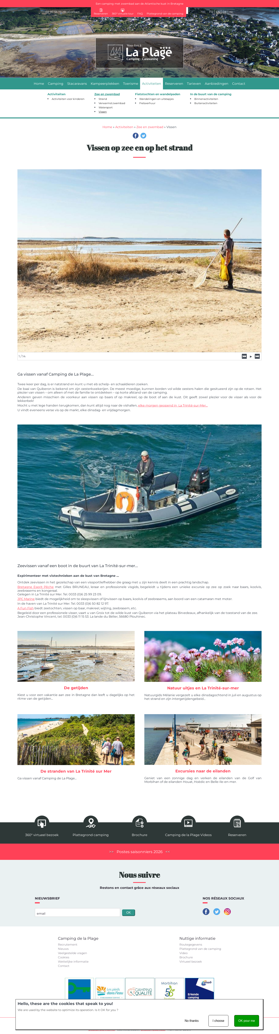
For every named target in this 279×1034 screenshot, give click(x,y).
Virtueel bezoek (190, 961)
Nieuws (63, 948)
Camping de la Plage (78, 938)
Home (107, 127)
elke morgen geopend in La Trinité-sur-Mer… (173, 405)
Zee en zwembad (149, 127)
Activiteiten (124, 127)
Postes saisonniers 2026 (140, 851)
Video (183, 952)
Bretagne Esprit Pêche (35, 586)
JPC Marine (26, 598)
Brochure (186, 957)
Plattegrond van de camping (200, 948)
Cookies (63, 957)
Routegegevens (190, 944)
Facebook (136, 136)
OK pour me (246, 1020)
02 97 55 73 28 (56, 12)
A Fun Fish (25, 607)
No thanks (192, 1020)
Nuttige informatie (197, 938)
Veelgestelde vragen (72, 952)
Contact (74, 12)
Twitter (143, 136)
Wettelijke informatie (73, 961)
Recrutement (67, 944)
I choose (218, 1020)
